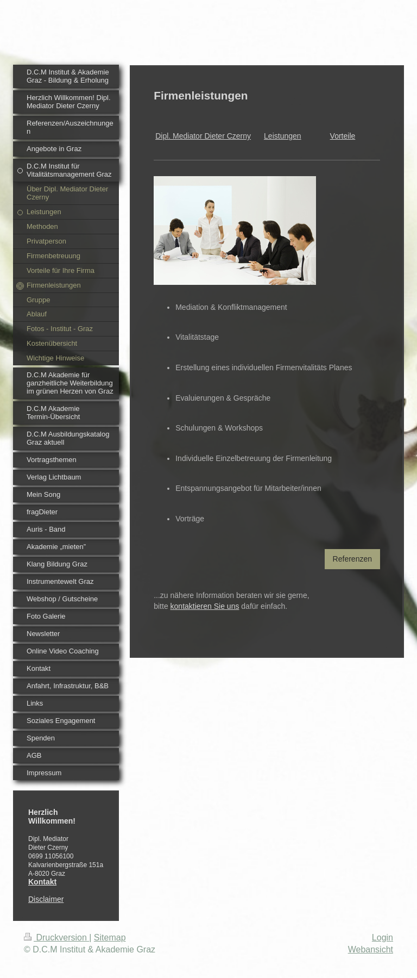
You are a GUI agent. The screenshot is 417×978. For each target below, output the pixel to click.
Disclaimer (46, 899)
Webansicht (370, 949)
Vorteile (343, 136)
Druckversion (56, 937)
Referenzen (352, 559)
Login (382, 937)
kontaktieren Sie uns (204, 606)
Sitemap (110, 937)
